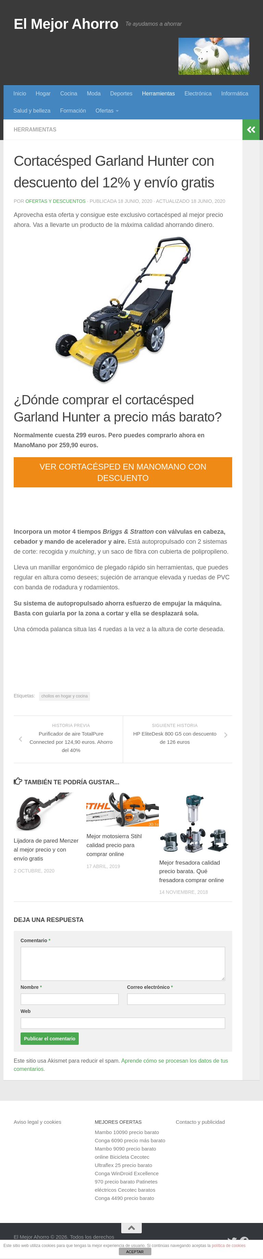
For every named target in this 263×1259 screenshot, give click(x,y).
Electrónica (198, 93)
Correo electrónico (150, 987)
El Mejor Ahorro (66, 24)
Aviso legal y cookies (37, 1122)
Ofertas (104, 111)
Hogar (43, 93)
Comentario (35, 940)
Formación (73, 111)
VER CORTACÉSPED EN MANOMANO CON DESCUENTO (122, 472)
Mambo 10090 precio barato (127, 1132)
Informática (234, 93)
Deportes (121, 93)
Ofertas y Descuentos (55, 201)
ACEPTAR (134, 1252)
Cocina (68, 93)
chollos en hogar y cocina (64, 696)
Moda (94, 93)
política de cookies (229, 1245)
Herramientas (158, 93)
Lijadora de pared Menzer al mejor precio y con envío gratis (45, 850)
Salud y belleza (32, 111)
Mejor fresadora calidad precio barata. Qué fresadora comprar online (191, 871)
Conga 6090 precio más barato (130, 1140)
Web (25, 1011)
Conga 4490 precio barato (124, 1198)
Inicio (19, 93)
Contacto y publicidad (200, 1122)
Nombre (31, 987)
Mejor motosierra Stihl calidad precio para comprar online (114, 845)
